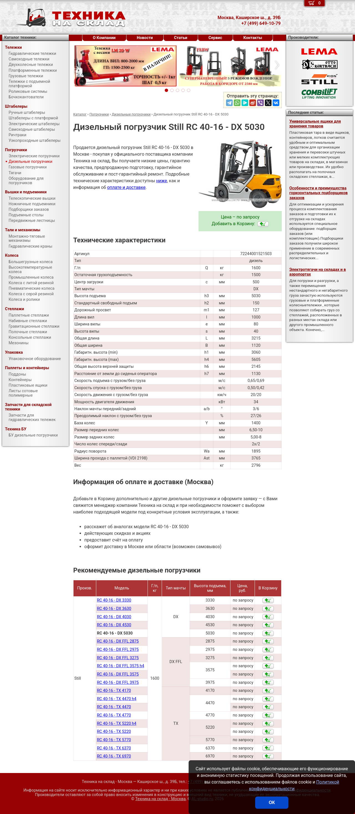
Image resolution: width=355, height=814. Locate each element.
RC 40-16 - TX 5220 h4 (116, 723)
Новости (145, 37)
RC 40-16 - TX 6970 (114, 756)
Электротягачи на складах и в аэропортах (317, 272)
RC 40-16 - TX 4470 (114, 707)
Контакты (253, 37)
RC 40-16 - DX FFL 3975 (118, 682)
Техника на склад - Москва (160, 799)
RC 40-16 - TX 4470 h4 (116, 699)
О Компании (104, 37)
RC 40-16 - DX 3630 (114, 608)
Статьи (180, 37)
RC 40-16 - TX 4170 (114, 690)
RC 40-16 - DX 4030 (114, 617)
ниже (161, 180)
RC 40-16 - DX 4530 (114, 625)
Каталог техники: (20, 37)
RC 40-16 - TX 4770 (114, 715)
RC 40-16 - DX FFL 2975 (118, 649)
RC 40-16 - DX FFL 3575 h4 (120, 666)
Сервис (215, 37)
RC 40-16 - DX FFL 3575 (118, 674)
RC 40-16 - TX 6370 (114, 748)
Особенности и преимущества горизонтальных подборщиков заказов (318, 193)
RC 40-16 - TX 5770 (114, 740)
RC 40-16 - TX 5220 (114, 731)
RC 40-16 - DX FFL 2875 (118, 641)
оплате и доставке (126, 187)
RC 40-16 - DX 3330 (114, 600)
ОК (272, 802)
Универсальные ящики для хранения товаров (315, 124)
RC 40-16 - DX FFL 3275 (118, 658)
